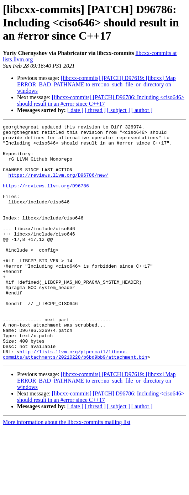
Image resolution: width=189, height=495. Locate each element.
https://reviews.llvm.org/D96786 (46, 198)
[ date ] (75, 110)
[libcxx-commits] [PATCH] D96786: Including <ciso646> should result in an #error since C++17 (100, 100)
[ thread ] (95, 110)
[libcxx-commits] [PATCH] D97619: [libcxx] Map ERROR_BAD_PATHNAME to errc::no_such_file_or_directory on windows (96, 84)
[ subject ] (118, 110)
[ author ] (142, 110)
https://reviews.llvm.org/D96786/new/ (59, 185)
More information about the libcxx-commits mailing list (66, 469)
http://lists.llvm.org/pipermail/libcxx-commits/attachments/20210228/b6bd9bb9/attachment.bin (75, 400)
